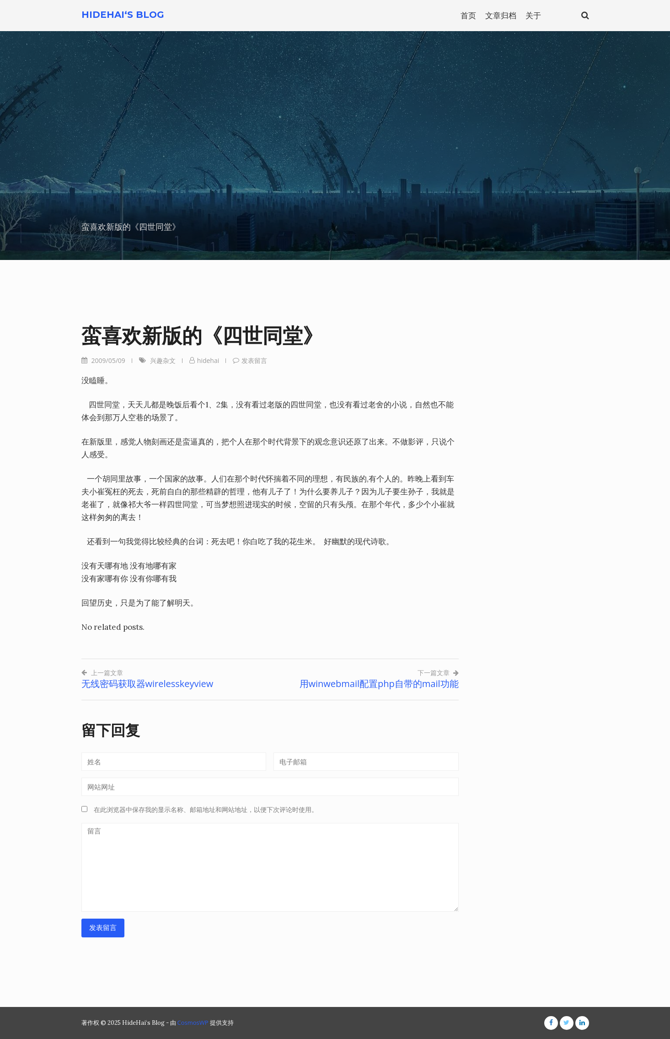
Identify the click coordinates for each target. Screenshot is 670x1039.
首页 (468, 15)
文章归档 (500, 15)
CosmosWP (193, 1022)
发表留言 (254, 360)
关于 (533, 15)
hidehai (208, 360)
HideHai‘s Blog (122, 14)
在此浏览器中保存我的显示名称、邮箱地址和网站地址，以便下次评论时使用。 (206, 810)
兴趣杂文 (163, 360)
